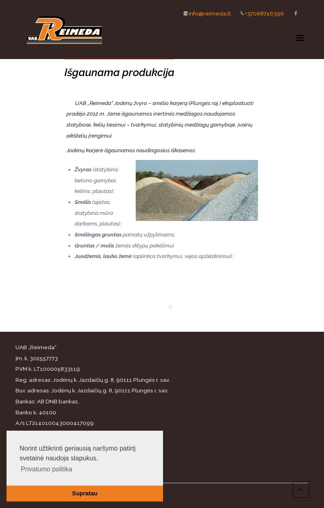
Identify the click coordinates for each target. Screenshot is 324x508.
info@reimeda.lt (204, 13)
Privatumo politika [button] (46, 469)
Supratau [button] (84, 493)
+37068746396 (259, 13)
